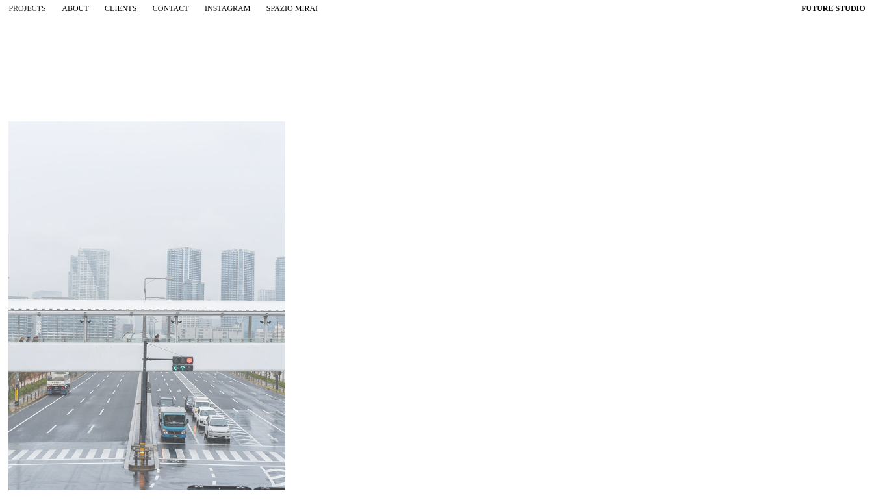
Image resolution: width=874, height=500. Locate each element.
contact (171, 8)
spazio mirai (292, 8)
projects (26, 8)
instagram (227, 8)
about (75, 8)
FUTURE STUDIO (833, 8)
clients (120, 8)
